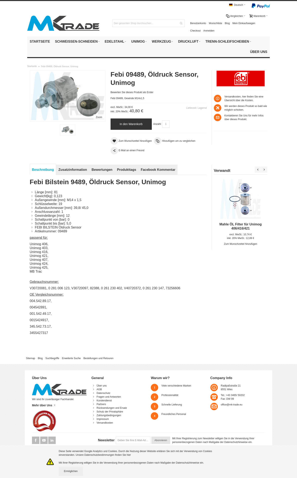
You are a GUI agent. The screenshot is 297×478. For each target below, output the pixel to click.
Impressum (103, 419)
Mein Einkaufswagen (243, 23)
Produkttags (126, 169)
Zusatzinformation (72, 169)
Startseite (32, 66)
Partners (101, 404)
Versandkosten (105, 422)
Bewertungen (102, 169)
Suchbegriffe (52, 358)
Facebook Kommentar (158, 169)
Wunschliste (215, 23)
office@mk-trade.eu (232, 404)
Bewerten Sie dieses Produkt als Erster (132, 92)
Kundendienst (104, 400)
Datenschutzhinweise (236, 442)
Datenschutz (103, 393)
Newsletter (106, 440)
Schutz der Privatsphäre (110, 411)
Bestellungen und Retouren (98, 358)
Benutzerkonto (198, 23)
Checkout (195, 30)
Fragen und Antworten (109, 396)
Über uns (102, 385)
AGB (99, 389)
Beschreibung (43, 169)
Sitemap (30, 358)
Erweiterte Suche (71, 358)
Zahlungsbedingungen (109, 415)
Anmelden (208, 30)
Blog (227, 23)
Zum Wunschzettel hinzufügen (240, 244)
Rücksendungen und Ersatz (112, 408)
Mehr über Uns (42, 405)
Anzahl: (157, 124)
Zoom (99, 117)
